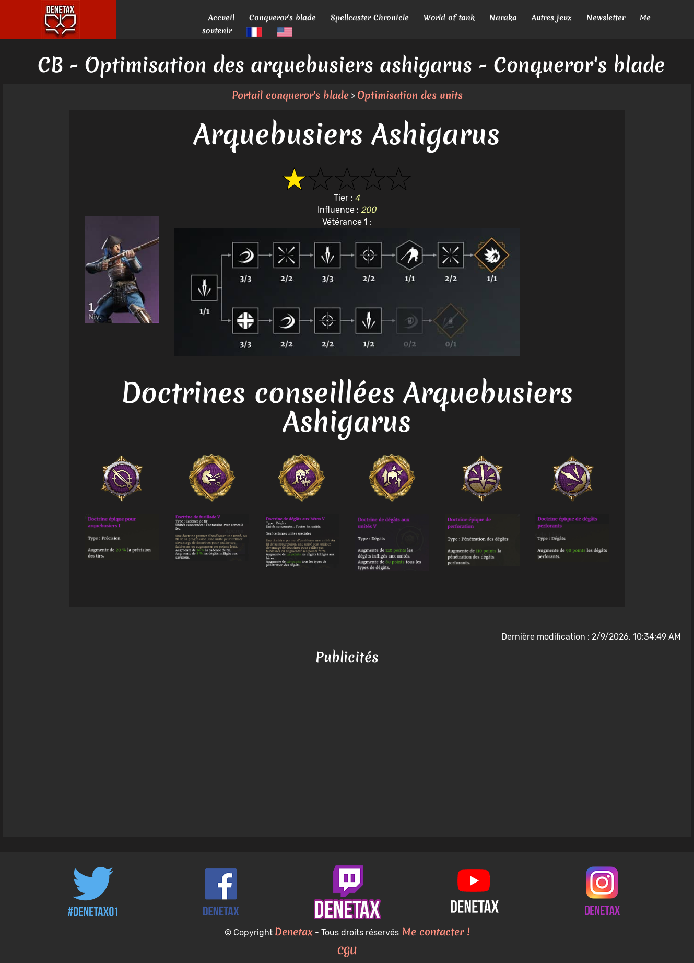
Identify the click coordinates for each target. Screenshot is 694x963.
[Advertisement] (347, 753)
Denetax (294, 931)
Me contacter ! (434, 931)
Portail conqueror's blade (290, 95)
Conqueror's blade (282, 17)
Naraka (503, 17)
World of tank (449, 17)
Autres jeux (552, 17)
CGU (347, 950)
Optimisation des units (410, 95)
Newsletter (605, 17)
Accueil (221, 17)
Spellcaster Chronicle (370, 17)
